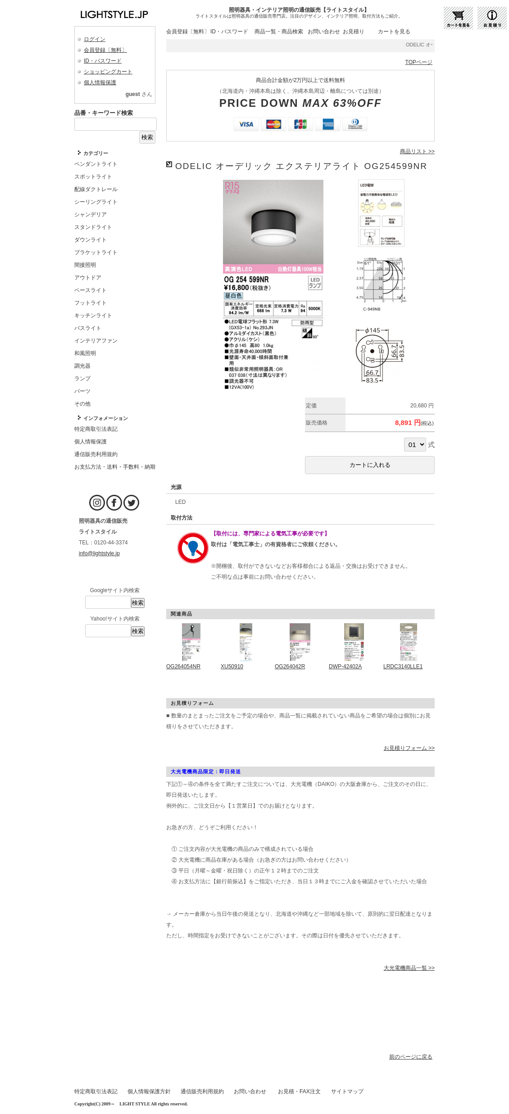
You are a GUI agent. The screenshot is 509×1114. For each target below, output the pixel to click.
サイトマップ (347, 1091)
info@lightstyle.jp (99, 553)
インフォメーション (105, 418)
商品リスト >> (417, 151)
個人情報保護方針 (149, 1091)
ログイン (94, 39)
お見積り (353, 31)
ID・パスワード (103, 61)
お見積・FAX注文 (299, 1091)
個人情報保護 (100, 82)
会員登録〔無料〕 (105, 50)
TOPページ (418, 62)
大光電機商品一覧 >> (409, 968)
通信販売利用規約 (202, 1091)
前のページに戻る (410, 1057)
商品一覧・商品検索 (278, 31)
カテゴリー (95, 153)
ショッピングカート (108, 71)
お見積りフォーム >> (409, 748)
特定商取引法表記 (96, 1091)
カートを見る (394, 31)
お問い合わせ (324, 31)
